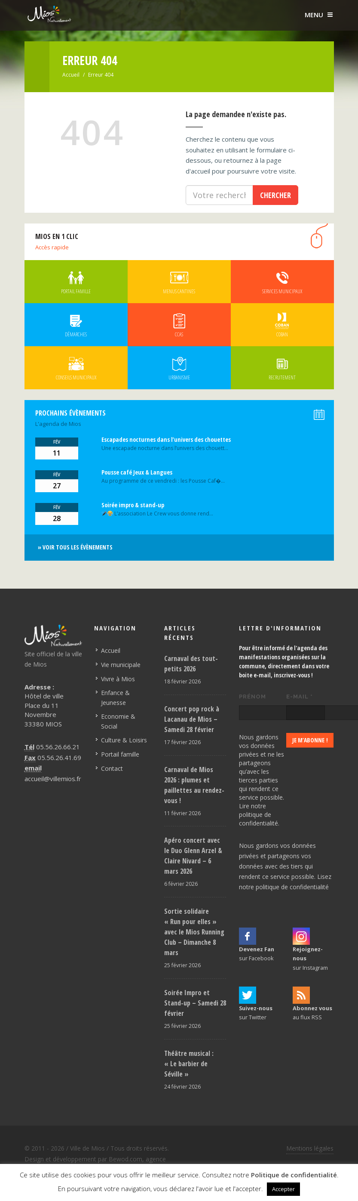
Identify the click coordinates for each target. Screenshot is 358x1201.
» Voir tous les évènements (75, 547)
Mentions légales (310, 1148)
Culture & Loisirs (124, 740)
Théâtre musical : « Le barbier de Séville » (189, 1064)
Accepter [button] (283, 1189)
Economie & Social (118, 721)
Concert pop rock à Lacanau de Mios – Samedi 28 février (191, 719)
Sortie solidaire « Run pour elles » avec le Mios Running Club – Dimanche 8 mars (194, 931)
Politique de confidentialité (294, 1174)
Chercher (275, 195)
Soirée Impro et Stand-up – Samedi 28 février (195, 1003)
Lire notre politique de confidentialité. (259, 814)
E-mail (299, 696)
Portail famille (120, 754)
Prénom (252, 696)
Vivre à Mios (118, 679)
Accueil (71, 74)
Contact (112, 768)
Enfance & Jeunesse (115, 698)
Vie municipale (121, 665)
